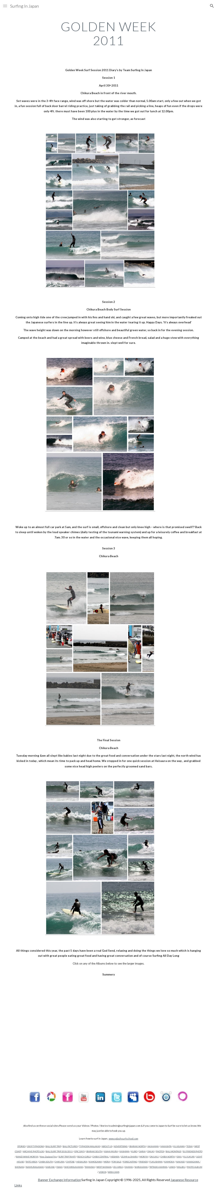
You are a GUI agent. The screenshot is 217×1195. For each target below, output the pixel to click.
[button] (5, 6)
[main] (108, 33)
